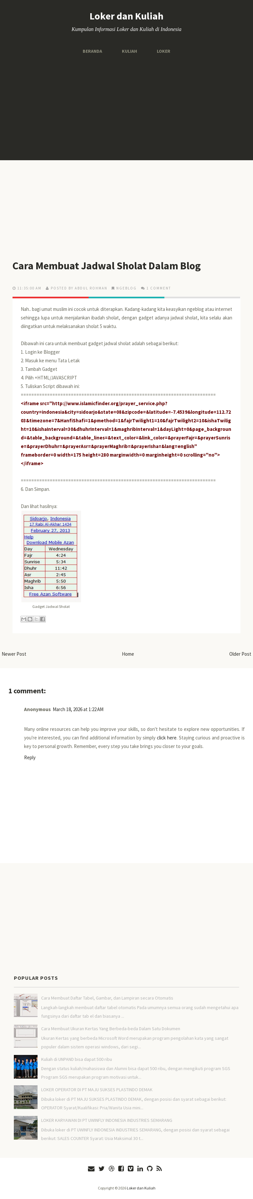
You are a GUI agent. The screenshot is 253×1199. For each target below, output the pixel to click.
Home (128, 654)
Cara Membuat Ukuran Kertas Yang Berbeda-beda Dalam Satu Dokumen (110, 1029)
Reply (30, 757)
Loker (163, 51)
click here (167, 737)
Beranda (92, 51)
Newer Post (14, 654)
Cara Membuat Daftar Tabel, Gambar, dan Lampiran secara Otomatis (107, 998)
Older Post (240, 654)
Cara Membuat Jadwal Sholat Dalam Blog (107, 265)
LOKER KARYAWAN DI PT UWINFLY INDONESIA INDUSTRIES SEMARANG (106, 1120)
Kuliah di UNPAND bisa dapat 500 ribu (76, 1059)
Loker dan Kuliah (126, 16)
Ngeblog (126, 288)
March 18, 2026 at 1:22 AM (78, 709)
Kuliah (129, 51)
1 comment (159, 288)
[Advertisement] (126, 107)
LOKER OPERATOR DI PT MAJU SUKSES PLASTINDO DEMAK (97, 1090)
